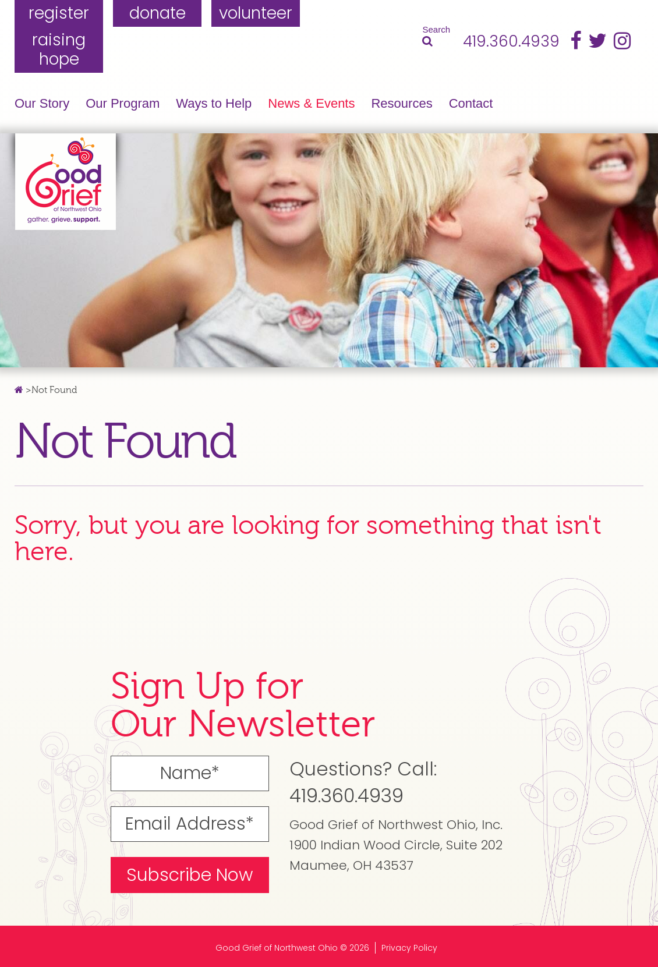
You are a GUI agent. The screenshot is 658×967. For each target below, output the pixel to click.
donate (157, 13)
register (59, 13)
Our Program (123, 103)
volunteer (255, 13)
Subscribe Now (189, 875)
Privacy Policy (409, 948)
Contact (471, 103)
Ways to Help (214, 103)
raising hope (59, 50)
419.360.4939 (511, 42)
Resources (401, 103)
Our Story (42, 103)
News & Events (311, 103)
